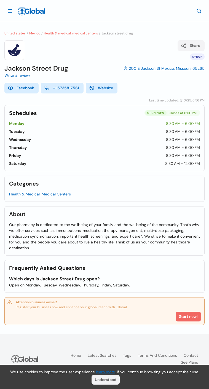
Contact (191, 355)
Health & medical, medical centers (71, 33)
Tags (127, 355)
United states (15, 33)
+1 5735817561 (61, 88)
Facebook (21, 88)
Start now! (188, 316)
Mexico (34, 33)
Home (76, 355)
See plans (189, 362)
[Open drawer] (9, 10)
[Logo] (31, 11)
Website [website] (101, 88)
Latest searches (102, 355)
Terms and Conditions (157, 355)
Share (190, 46)
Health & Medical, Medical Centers (40, 194)
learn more (105, 371)
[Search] (199, 10)
